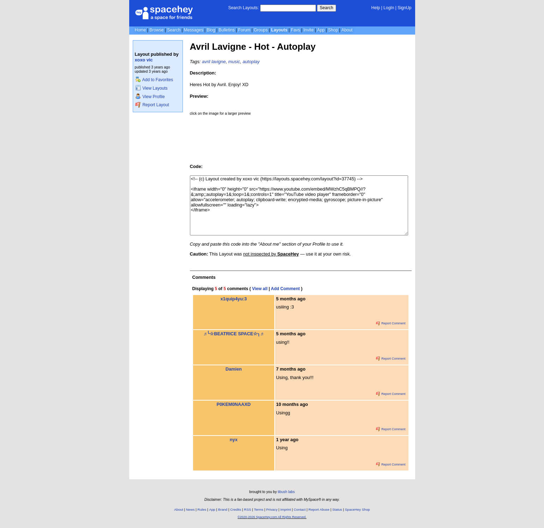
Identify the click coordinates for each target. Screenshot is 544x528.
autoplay (251, 61)
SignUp (404, 7)
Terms (258, 509)
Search (326, 7)
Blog (211, 30)
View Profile (150, 96)
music (234, 61)
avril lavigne (214, 61)
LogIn (388, 7)
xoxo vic (144, 59)
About (346, 30)
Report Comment (391, 323)
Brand (222, 509)
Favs (295, 30)
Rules (201, 509)
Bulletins (226, 30)
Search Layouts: (243, 7)
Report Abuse (319, 509)
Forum (244, 30)
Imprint (285, 509)
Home (140, 30)
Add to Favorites (154, 79)
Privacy (271, 509)
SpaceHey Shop (357, 509)
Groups (261, 30)
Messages (193, 30)
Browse (156, 30)
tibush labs (286, 492)
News (190, 509)
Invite (309, 30)
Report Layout (152, 104)
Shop (333, 30)
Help (375, 7)
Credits (235, 509)
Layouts (279, 30)
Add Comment (285, 288)
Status (337, 509)
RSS (247, 509)
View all (260, 288)
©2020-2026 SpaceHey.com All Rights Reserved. (272, 517)
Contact (300, 509)
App (320, 30)
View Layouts (151, 88)
